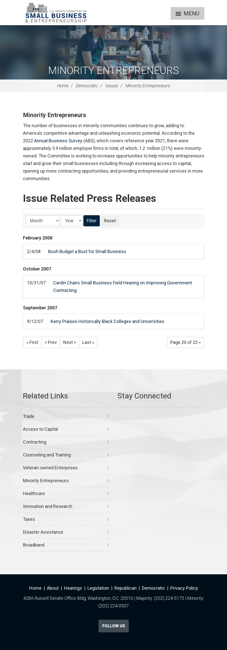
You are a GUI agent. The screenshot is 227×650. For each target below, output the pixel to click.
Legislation (98, 588)
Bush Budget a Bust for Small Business (87, 251)
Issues (111, 85)
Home (63, 85)
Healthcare (34, 493)
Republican (125, 588)
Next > (69, 342)
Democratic (87, 85)
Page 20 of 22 (185, 342)
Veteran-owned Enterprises (50, 467)
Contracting (34, 442)
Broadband (33, 545)
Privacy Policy (184, 588)
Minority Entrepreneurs (113, 70)
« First (32, 342)
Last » (88, 342)
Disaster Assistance (43, 532)
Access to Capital (40, 429)
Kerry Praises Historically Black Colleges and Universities (107, 321)
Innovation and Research (47, 506)
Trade (28, 416)
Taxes (29, 519)
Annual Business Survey (58, 140)
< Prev (51, 342)
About (53, 588)
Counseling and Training (47, 454)
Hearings (73, 588)
